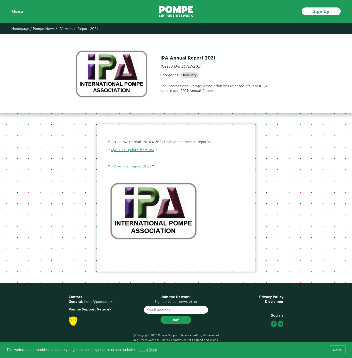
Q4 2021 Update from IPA (132, 149)
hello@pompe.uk (98, 301)
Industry (190, 74)
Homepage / (21, 28)
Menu (17, 11)
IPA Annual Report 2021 (78, 28)
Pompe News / (45, 28)
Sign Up (321, 11)
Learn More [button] (148, 350)
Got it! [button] (337, 350)
